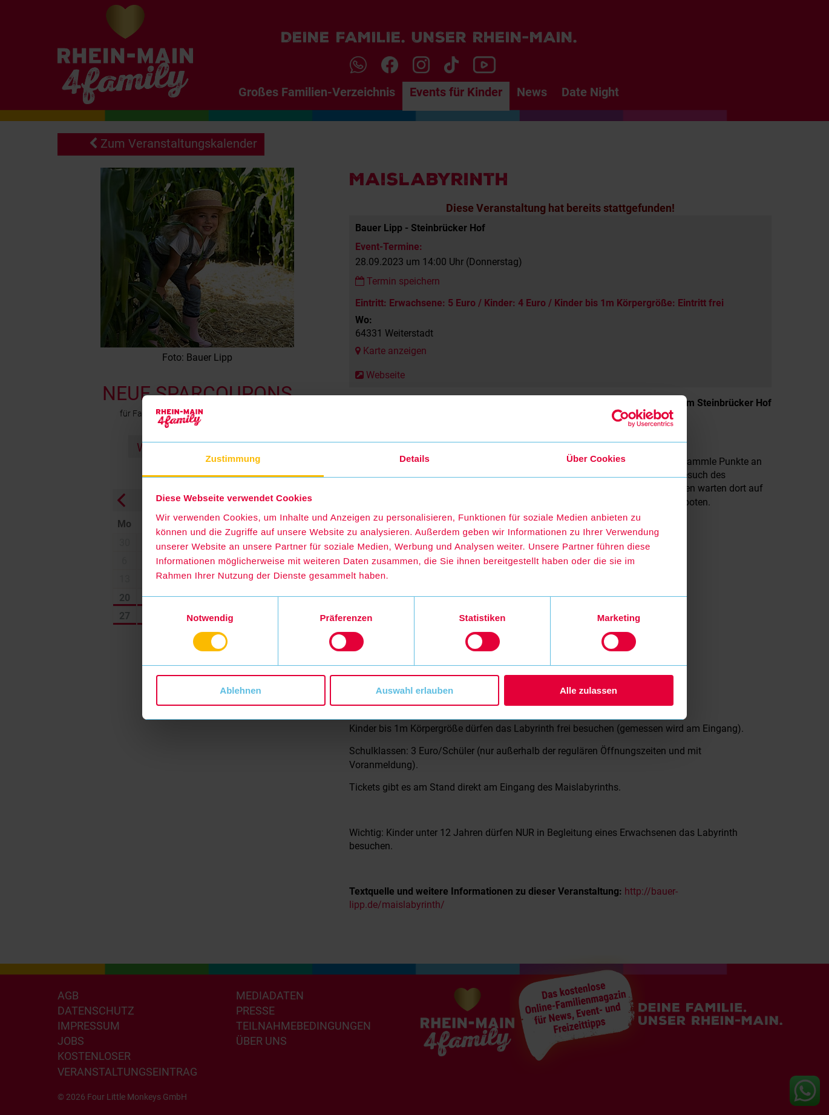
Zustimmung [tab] (233, 458)
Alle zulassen (588, 690)
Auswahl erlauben (414, 690)
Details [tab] (414, 458)
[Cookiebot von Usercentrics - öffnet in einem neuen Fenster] (620, 418)
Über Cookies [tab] (596, 458)
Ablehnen (240, 690)
